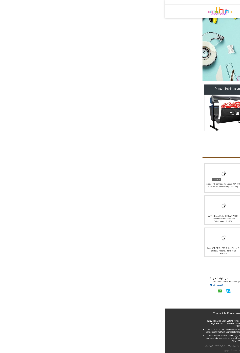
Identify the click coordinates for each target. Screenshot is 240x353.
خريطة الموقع (187, 334)
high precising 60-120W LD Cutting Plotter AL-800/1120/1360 (139, 322)
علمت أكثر (101, 285)
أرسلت (195, 322)
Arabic (199, 2)
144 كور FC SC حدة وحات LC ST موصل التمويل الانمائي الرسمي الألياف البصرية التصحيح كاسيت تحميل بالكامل (141, 186)
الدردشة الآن (159, 12)
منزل (79, 11)
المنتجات (90, 11)
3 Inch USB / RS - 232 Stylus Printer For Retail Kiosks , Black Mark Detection (58, 251)
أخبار (97, 294)
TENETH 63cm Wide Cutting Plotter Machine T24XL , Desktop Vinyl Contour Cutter (97, 323)
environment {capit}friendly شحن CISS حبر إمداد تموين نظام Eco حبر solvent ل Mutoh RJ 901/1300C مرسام (182, 186)
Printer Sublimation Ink (65, 88)
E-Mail (198, 334)
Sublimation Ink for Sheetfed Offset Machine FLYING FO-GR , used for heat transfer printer (99, 219)
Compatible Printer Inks (175, 88)
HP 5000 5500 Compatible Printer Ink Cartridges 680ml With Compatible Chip (58, 330)
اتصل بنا (146, 11)
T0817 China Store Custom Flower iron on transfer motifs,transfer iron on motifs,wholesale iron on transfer (99, 186)
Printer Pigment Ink (119, 88)
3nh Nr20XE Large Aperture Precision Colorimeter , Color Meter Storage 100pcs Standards (140, 251)
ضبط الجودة (133, 11)
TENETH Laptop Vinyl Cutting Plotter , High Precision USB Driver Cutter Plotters (58, 323)
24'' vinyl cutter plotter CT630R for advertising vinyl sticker (100, 336)
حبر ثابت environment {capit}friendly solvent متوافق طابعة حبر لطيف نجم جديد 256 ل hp (57, 338)
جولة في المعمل (116, 11)
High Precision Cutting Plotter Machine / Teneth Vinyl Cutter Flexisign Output (97, 330)
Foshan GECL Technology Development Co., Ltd (130, 265)
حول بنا (100, 11)
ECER (156, 350)
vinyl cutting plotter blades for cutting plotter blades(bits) (139, 328)
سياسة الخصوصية (192, 345)
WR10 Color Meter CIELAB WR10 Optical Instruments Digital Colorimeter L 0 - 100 (58, 219)
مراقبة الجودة (53, 278)
